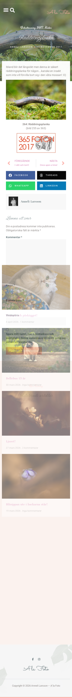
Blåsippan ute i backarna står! (27, 387)
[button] (6, 10)
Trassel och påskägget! (21, 198)
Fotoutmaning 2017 (31, 28)
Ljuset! (11, 324)
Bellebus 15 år (16, 261)
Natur (48, 28)
